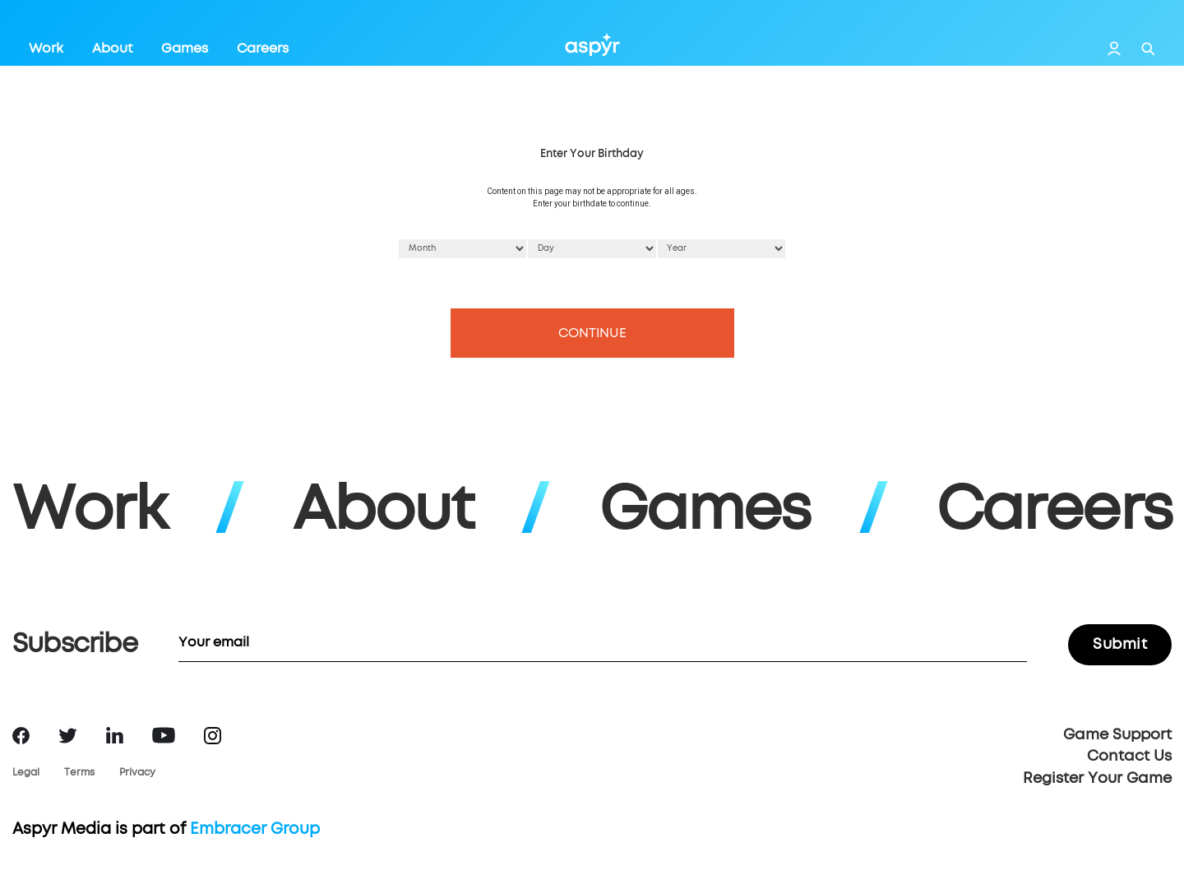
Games (184, 48)
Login (1114, 48)
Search (1148, 49)
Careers (263, 48)
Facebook (21, 735)
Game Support (1117, 735)
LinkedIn (114, 735)
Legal (25, 773)
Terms (79, 773)
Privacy (137, 773)
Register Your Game (1097, 778)
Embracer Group (255, 829)
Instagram (212, 735)
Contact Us (1129, 756)
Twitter (67, 735)
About (112, 48)
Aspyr (592, 44)
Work (46, 48)
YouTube (163, 735)
